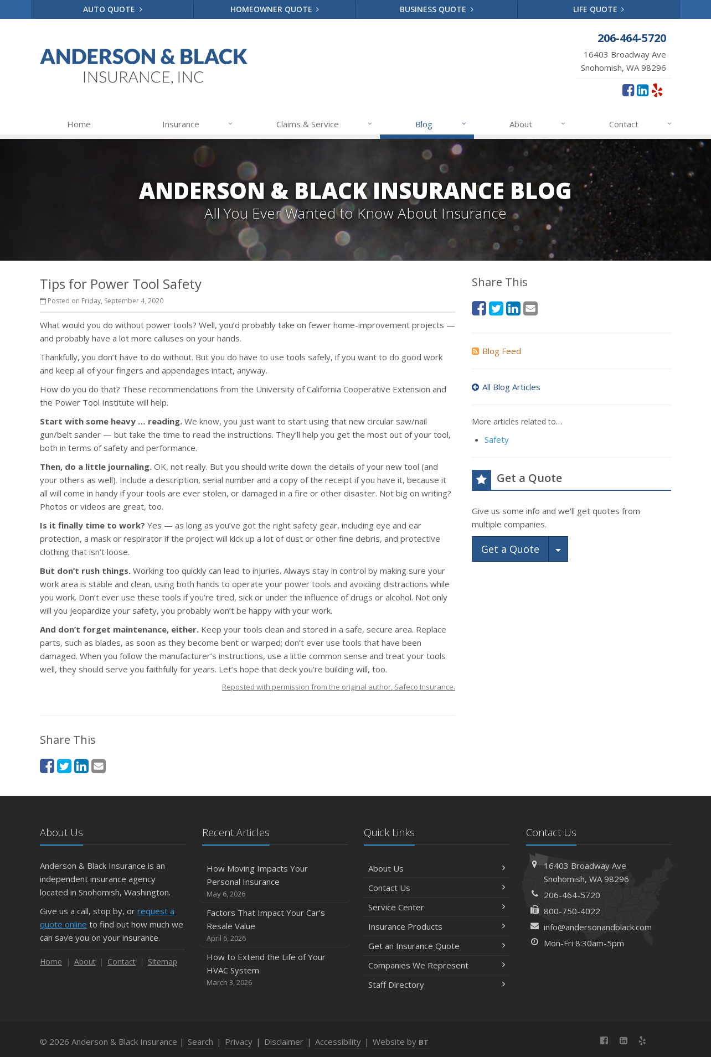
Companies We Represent (436, 965)
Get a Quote (510, 549)
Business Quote (436, 9)
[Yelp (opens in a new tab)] (657, 89)
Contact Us (436, 887)
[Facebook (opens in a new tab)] (628, 89)
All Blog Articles (506, 386)
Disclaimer (283, 1041)
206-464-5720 (572, 894)
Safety (497, 439)
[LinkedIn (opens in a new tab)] (642, 89)
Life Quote (599, 9)
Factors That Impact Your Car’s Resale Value (275, 925)
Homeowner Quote (275, 9)
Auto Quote (112, 9)
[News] (661, 1040)
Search (200, 1041)
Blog (441, 124)
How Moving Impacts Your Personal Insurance (275, 881)
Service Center (436, 907)
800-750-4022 (572, 910)
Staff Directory (436, 984)
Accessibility (338, 1041)
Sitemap (162, 961)
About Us (436, 868)
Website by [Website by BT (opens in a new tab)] (401, 1041)
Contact (641, 124)
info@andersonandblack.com (598, 926)
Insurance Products (436, 926)
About (537, 124)
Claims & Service (324, 124)
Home (79, 123)
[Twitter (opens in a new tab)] (64, 765)
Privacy (239, 1041)
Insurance (198, 124)
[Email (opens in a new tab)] (98, 765)
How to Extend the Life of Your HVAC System (275, 969)
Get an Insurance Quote (436, 945)
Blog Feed (496, 350)
